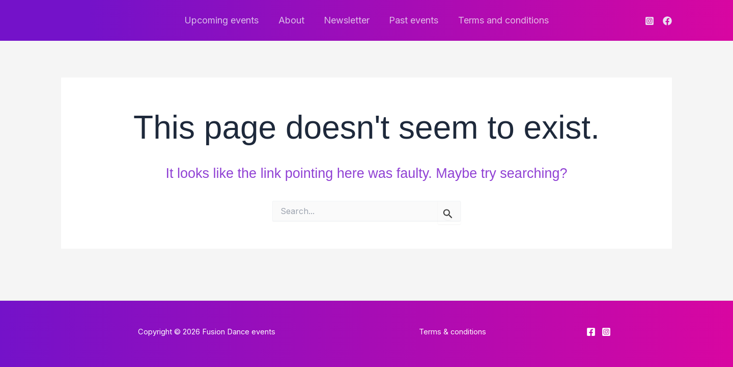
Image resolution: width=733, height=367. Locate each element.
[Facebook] (667, 20)
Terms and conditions (501, 20)
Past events (412, 20)
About (292, 20)
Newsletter (347, 20)
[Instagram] (649, 20)
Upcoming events (224, 20)
